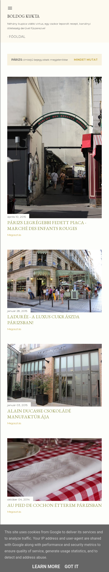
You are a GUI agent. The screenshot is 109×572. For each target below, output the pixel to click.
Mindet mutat (86, 59)
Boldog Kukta (23, 16)
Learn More (46, 566)
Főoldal (17, 37)
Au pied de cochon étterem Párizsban (54, 505)
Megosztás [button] (14, 235)
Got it (72, 566)
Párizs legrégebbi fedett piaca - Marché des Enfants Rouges (46, 225)
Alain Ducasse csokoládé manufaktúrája (39, 414)
